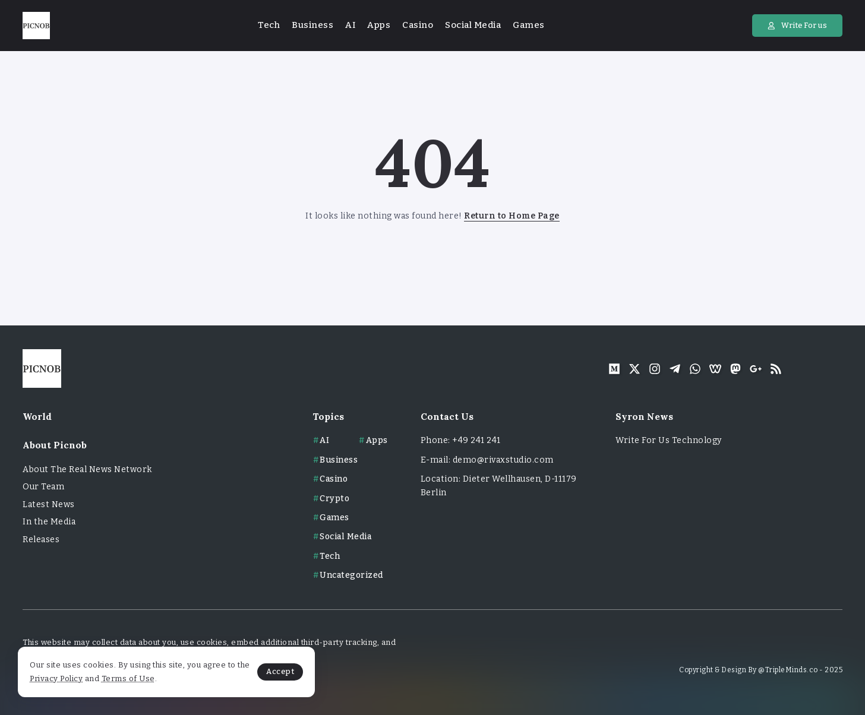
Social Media (345, 536)
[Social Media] (614, 369)
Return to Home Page (512, 216)
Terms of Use (128, 678)
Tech (330, 556)
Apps (377, 440)
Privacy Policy (56, 678)
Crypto (334, 498)
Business (339, 460)
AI (324, 440)
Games (334, 517)
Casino (334, 479)
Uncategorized (351, 575)
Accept (280, 671)
